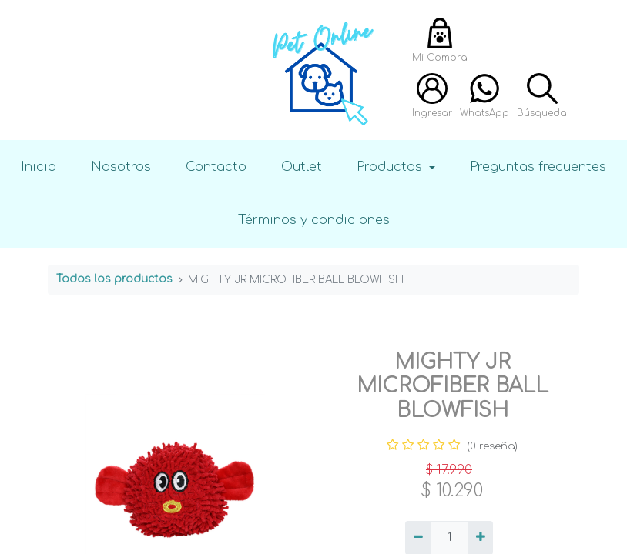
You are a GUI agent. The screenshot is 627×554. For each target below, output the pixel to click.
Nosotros (121, 166)
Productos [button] (391, 166)
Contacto (216, 166)
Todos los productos (114, 279)
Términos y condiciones (314, 219)
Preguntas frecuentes (538, 166)
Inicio (38, 166)
